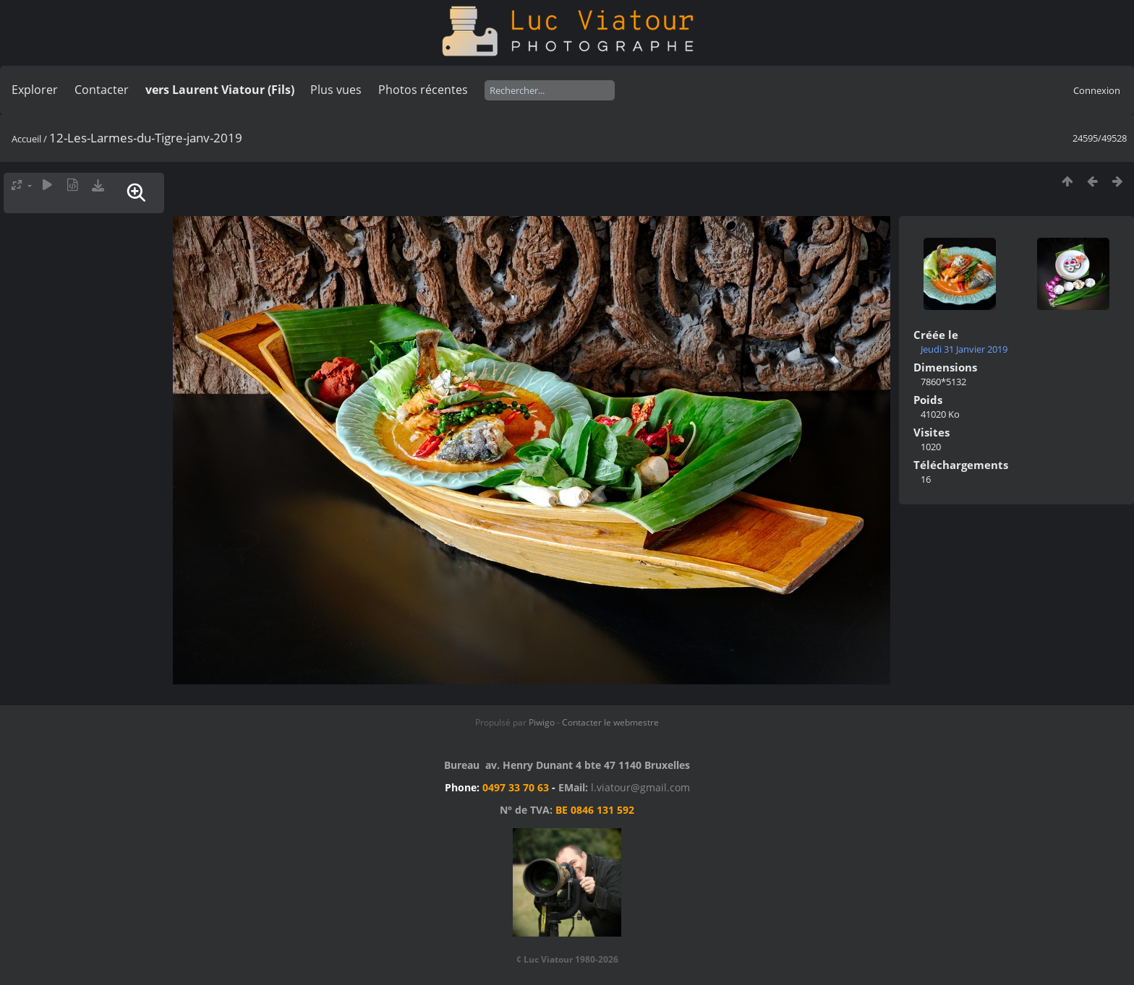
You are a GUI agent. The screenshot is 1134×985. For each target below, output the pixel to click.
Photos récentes (423, 90)
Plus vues (336, 90)
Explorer (35, 90)
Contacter (101, 90)
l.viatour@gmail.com (640, 787)
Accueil (26, 138)
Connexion (1096, 90)
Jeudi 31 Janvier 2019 (964, 349)
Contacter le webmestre (610, 722)
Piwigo (542, 722)
